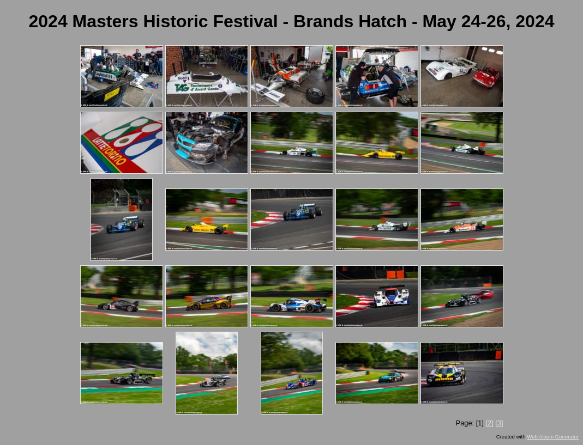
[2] (489, 423)
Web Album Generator (553, 437)
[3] (499, 423)
